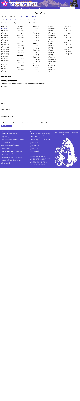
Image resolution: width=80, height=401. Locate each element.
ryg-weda (16, 19)
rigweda (12, 19)
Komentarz (5, 86)
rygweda (22, 19)
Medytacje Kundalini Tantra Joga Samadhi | (12, 151)
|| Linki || (33, 147)
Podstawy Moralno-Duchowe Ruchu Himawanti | (13, 139)
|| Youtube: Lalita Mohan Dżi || (38, 161)
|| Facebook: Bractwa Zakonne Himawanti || (41, 158)
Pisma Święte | (5, 141)
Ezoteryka (9, 8)
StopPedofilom (23, 8)
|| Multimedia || (34, 144)
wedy (33, 19)
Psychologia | (34, 136)
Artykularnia (31, 8)
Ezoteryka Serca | (6, 148)
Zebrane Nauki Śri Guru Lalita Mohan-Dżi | (12, 138)
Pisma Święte (30, 16)
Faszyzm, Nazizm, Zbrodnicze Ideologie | (40, 139)
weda (30, 19)
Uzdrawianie (16, 8)
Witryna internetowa (7, 116)
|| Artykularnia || (34, 132)
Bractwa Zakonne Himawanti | (9, 133)
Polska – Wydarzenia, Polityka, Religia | (40, 133)
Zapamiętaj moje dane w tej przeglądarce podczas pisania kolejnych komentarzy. (26, 122)
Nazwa (3, 103)
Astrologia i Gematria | (7, 153)
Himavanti (4, 8)
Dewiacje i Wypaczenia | (8, 159)
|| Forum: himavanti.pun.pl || (38, 156)
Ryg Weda (37, 16)
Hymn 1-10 (4, 28)
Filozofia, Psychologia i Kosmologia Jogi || (12, 160)
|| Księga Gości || (35, 145)
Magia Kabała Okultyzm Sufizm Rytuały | (12, 157)
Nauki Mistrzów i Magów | (8, 150)
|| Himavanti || (5, 132)
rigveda (7, 19)
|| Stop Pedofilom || (6, 163)
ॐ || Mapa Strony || (34, 151)
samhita (26, 19)
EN (76, 8)
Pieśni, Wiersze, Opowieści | (8, 156)
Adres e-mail (5, 109)
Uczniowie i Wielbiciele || (8, 144)
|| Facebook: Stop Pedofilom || (38, 159)
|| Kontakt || (67, 134)
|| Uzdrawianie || (6, 162)
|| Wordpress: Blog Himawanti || (38, 164)
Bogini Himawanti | (6, 135)
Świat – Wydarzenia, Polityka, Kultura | (40, 135)
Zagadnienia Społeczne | (37, 138)
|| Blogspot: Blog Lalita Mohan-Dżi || (39, 162)
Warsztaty (37, 8)
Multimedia (43, 8)
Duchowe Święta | (6, 142)
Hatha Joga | (5, 154)
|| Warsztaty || (34, 142)
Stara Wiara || (34, 141)
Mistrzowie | (5, 136)
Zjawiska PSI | (5, 147)
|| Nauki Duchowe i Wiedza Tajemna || (11, 145)
